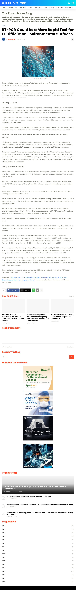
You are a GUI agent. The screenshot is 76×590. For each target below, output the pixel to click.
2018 (38, 554)
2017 (38, 557)
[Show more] (41, 290)
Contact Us (69, 7)
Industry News (12, 7)
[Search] (73, 3)
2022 (38, 540)
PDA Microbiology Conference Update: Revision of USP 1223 (29, 496)
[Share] (72, 39)
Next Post (70, 347)
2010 (38, 582)
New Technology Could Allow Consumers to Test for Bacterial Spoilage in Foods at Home (40, 504)
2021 (38, 543)
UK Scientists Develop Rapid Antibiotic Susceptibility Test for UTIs (62, 317)
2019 (38, 550)
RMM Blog (22, 7)
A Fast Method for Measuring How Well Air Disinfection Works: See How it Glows (13, 318)
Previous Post (7, 347)
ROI (46, 7)
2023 (38, 536)
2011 (38, 578)
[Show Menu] (2, 3)
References (38, 7)
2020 (38, 547)
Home (3, 7)
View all (71, 296)
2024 (38, 533)
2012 (38, 575)
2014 (38, 568)
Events (30, 7)
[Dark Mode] (69, 3)
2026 (38, 526)
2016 (38, 561)
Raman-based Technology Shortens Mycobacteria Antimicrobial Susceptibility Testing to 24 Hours (40, 513)
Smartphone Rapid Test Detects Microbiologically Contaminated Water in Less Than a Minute (38, 318)
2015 (38, 564)
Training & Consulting (56, 7)
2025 (38, 529)
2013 (38, 571)
